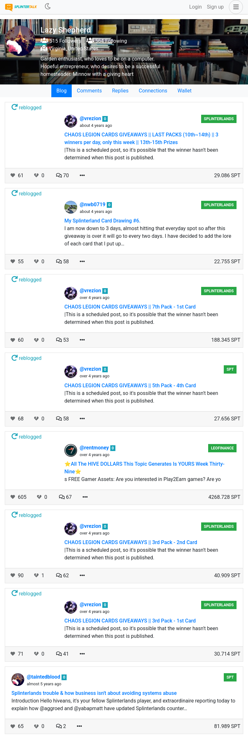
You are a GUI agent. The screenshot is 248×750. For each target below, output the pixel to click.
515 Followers (60, 41)
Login (195, 7)
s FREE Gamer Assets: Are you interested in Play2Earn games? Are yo (142, 479)
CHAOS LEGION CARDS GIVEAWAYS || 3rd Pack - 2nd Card (130, 542)
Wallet (185, 91)
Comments (89, 91)
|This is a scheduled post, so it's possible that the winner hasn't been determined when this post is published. (141, 154)
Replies (120, 91)
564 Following (106, 41)
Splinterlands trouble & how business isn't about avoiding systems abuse (94, 693)
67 (65, 497)
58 (62, 261)
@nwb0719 (93, 204)
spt (230, 369)
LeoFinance (222, 448)
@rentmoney (95, 448)
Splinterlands (219, 119)
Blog (61, 91)
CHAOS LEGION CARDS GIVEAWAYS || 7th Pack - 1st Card (130, 307)
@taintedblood (44, 677)
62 (62, 575)
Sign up (215, 7)
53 (62, 340)
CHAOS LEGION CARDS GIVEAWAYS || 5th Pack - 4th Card (130, 385)
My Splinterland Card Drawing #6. (102, 221)
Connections (153, 91)
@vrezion (91, 118)
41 (62, 654)
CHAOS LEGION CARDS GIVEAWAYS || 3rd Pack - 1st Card (130, 621)
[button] (234, 7)
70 (62, 175)
